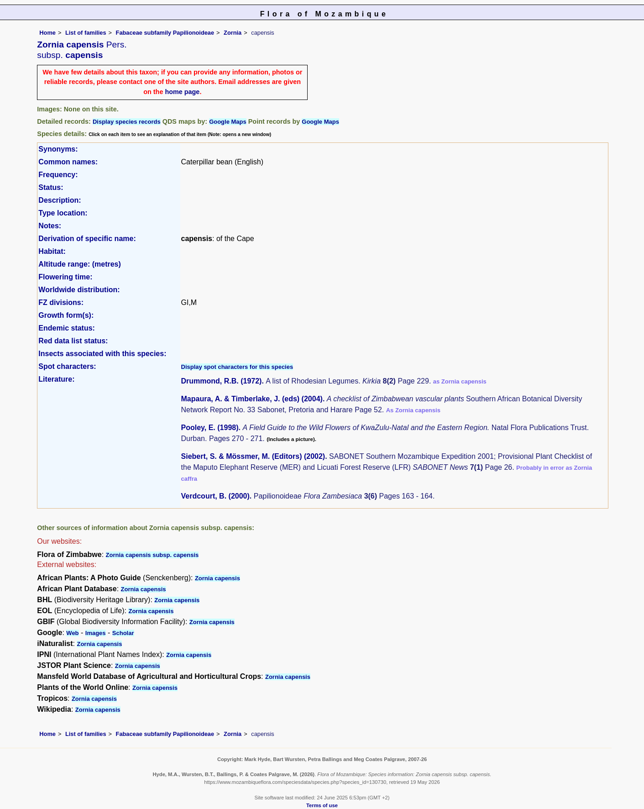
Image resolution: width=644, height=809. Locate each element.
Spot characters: (67, 366)
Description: (59, 200)
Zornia (232, 32)
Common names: (68, 162)
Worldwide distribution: (79, 290)
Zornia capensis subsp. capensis (152, 555)
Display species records (127, 121)
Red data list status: (73, 341)
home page (182, 91)
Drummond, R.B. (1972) (221, 381)
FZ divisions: (61, 302)
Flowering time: (65, 277)
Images (95, 633)
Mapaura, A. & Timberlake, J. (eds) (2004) (252, 399)
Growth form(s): (66, 315)
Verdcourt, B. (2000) (215, 496)
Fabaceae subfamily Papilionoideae (165, 32)
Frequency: (58, 175)
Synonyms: (58, 149)
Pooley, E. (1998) (210, 427)
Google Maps (227, 121)
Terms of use (322, 805)
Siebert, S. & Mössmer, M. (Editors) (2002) (253, 456)
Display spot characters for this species (237, 366)
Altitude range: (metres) (79, 264)
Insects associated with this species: (102, 353)
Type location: (62, 213)
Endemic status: (66, 328)
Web (72, 633)
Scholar (123, 633)
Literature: (56, 379)
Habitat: (52, 251)
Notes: (49, 226)
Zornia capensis (217, 578)
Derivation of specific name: (87, 238)
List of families (85, 32)
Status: (50, 187)
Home (47, 32)
